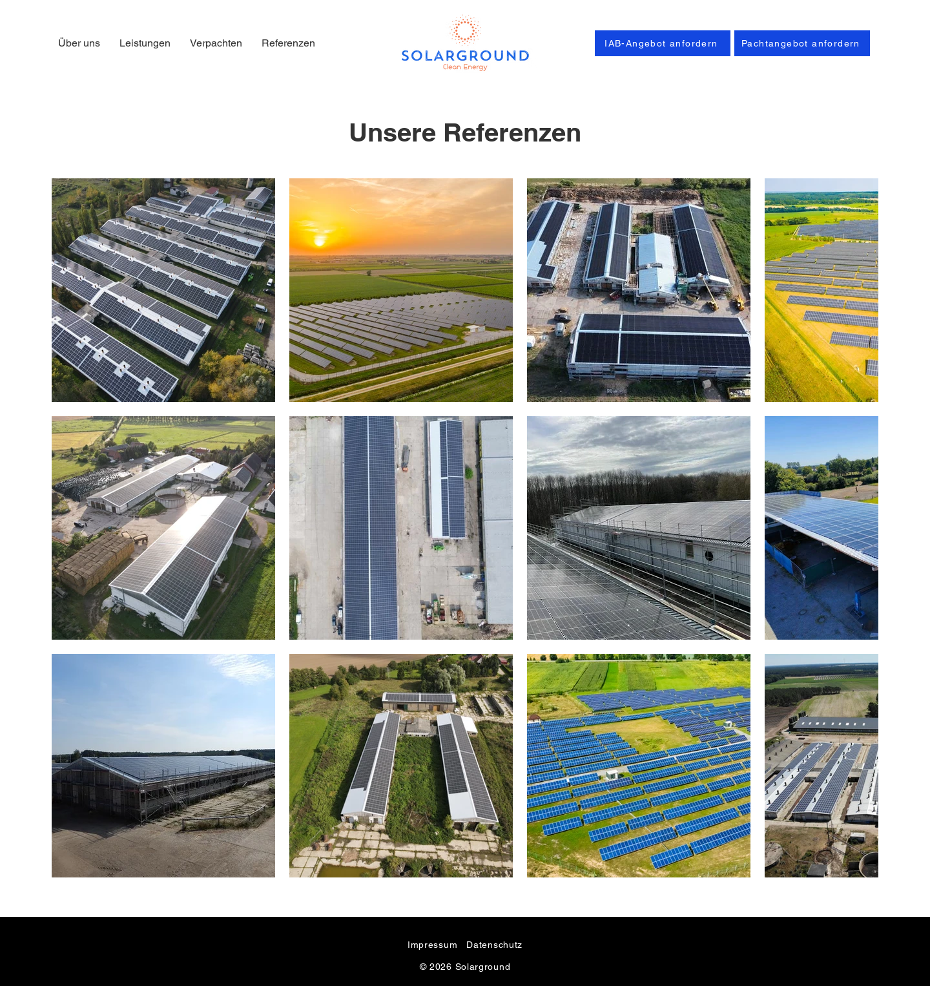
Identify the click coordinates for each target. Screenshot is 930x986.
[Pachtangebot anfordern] (802, 43)
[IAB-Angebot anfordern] (662, 43)
